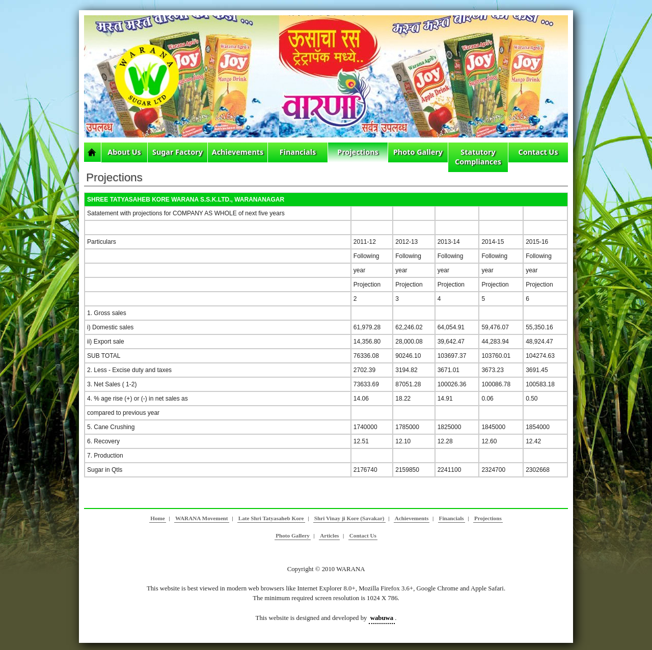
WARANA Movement (201, 518)
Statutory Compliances (478, 156)
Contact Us (538, 152)
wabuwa (382, 617)
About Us (124, 152)
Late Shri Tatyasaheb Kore (271, 518)
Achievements (238, 152)
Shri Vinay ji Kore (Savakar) (349, 518)
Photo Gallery (418, 152)
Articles (329, 535)
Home (157, 518)
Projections (357, 152)
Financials (298, 152)
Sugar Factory (177, 152)
